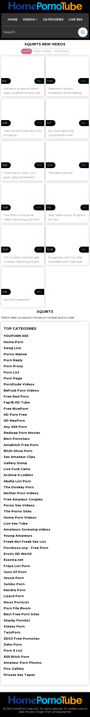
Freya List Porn (17, 566)
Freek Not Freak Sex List (25, 541)
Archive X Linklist (18, 475)
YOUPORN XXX (16, 336)
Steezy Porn (14, 626)
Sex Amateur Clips (19, 457)
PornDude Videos (19, 384)
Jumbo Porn (14, 584)
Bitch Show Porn (18, 451)
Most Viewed (43, 51)
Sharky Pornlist (17, 620)
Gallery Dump (15, 463)
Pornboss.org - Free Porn (26, 548)
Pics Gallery (14, 668)
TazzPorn (12, 632)
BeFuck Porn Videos (21, 390)
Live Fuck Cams (17, 469)
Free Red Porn (16, 396)
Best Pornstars (17, 439)
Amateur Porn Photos (23, 662)
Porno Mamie (15, 354)
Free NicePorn (16, 408)
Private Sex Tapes (19, 675)
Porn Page (13, 378)
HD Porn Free (15, 414)
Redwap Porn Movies (22, 433)
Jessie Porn (14, 578)
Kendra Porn (14, 590)
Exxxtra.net (13, 560)
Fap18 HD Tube (17, 402)
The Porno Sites (18, 511)
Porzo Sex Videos (19, 505)
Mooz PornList (16, 602)
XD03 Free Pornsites (22, 638)
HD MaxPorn (14, 420)
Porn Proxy (13, 366)
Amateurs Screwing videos (27, 529)
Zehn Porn (13, 644)
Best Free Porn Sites (21, 614)
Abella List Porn (17, 481)
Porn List (11, 372)
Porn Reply (13, 360)
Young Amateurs (18, 535)
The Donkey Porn (19, 487)
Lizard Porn (14, 596)
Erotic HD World (17, 554)
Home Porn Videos (20, 517)
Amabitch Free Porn (21, 445)
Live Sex (75, 19)
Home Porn (13, 342)
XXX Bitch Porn (16, 657)
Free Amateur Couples (23, 499)
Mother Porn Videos (21, 493)
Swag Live (12, 348)
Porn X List (13, 650)
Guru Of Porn (15, 572)
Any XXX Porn (15, 427)
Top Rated (61, 51)
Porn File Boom (17, 608)
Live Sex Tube (16, 523)
